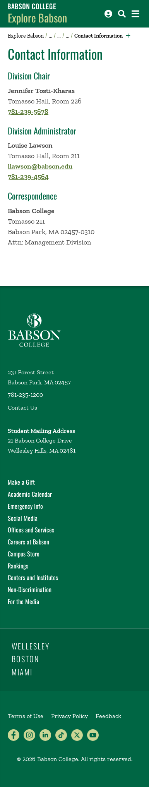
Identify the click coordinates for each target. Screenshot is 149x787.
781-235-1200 (25, 394)
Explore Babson (37, 18)
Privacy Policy (69, 716)
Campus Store (23, 553)
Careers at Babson (28, 541)
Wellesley (31, 646)
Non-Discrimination (29, 589)
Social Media (23, 518)
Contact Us (22, 407)
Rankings (18, 565)
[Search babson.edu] (122, 13)
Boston (25, 659)
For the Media (23, 601)
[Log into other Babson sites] (108, 13)
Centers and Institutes (33, 577)
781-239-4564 (28, 176)
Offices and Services (31, 529)
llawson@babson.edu (40, 166)
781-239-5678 (28, 111)
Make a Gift (21, 482)
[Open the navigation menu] (135, 13)
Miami (22, 672)
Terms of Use (25, 716)
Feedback (108, 716)
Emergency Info (25, 506)
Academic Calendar (30, 494)
